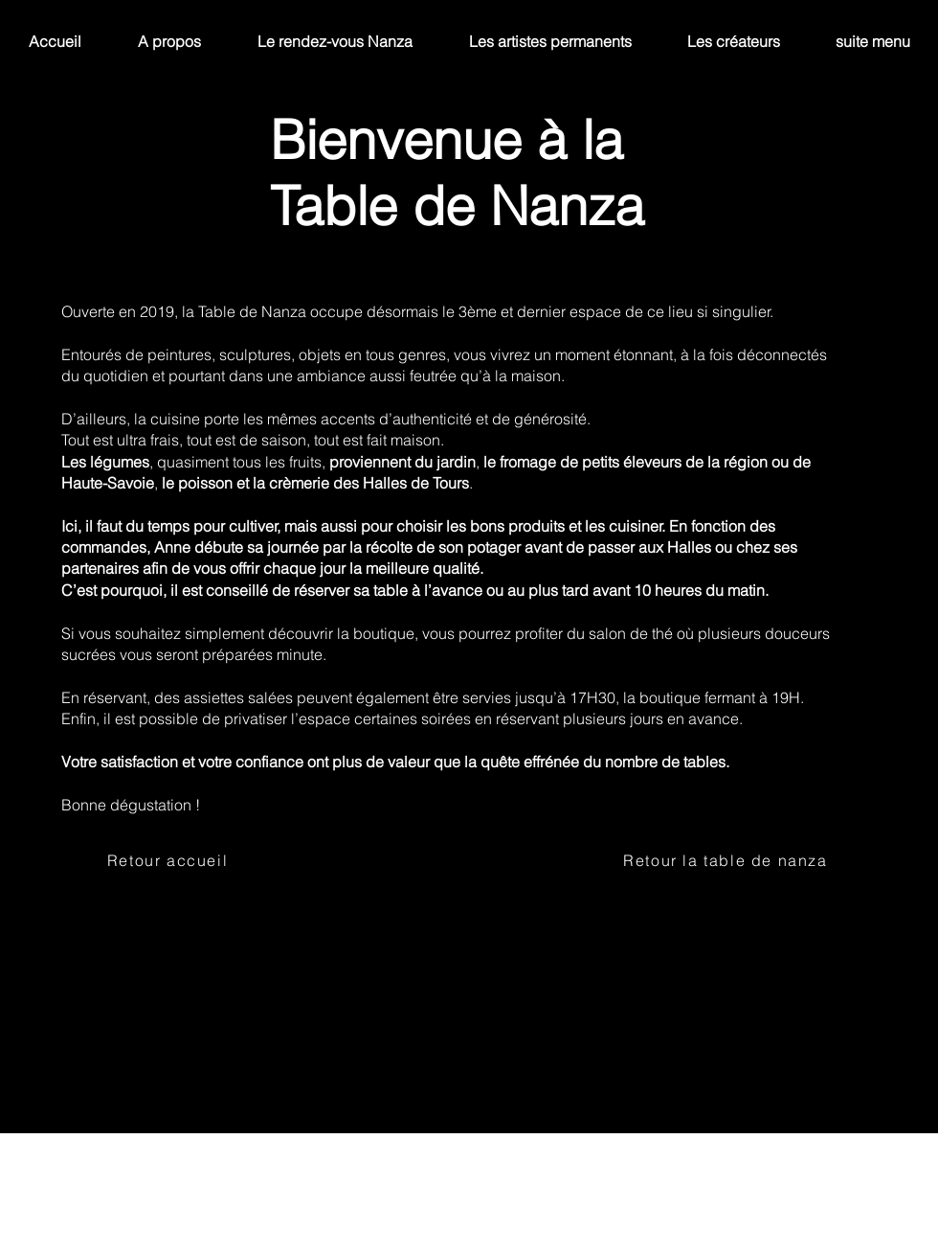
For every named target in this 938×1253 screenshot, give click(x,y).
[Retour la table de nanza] (727, 860)
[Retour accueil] (169, 860)
